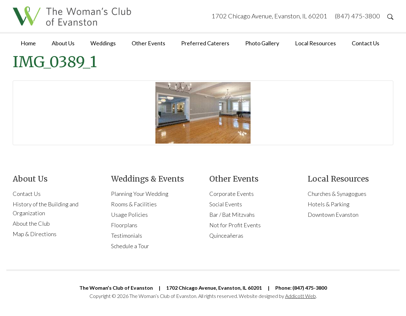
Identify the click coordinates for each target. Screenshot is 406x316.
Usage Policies (129, 214)
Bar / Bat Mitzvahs (232, 214)
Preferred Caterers (205, 43)
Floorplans (124, 225)
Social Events (225, 204)
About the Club (31, 223)
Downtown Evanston (333, 214)
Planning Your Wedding (139, 193)
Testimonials (126, 235)
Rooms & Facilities (134, 204)
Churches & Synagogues (337, 193)
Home (28, 43)
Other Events (148, 43)
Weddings (103, 43)
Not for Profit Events (235, 225)
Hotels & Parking (329, 204)
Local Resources (315, 43)
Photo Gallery (262, 43)
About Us (63, 43)
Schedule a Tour (130, 245)
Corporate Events (231, 193)
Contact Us (365, 43)
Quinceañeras (226, 235)
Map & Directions (34, 233)
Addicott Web (300, 296)
